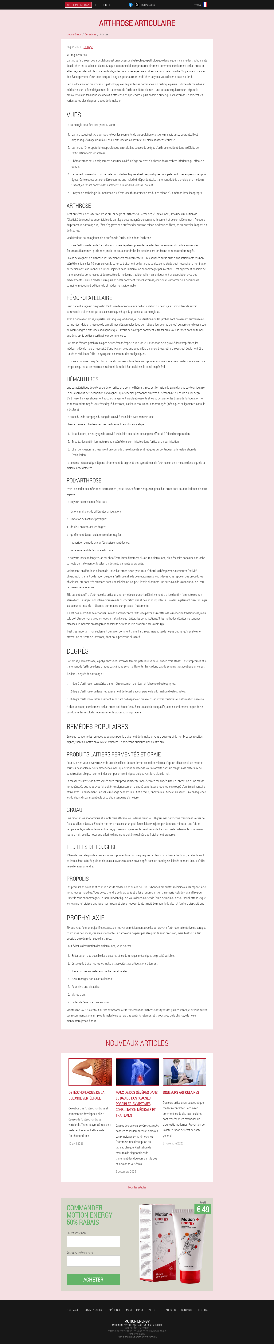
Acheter (93, 1279)
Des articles (168, 1310)
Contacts (186, 1310)
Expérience (114, 1310)
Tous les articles (137, 1187)
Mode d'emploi (134, 1310)
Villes (151, 1310)
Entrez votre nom (77, 1233)
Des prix (203, 1310)
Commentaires (93, 1310)
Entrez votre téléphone (80, 1252)
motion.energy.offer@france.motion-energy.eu (137, 1324)
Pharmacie (73, 1310)
